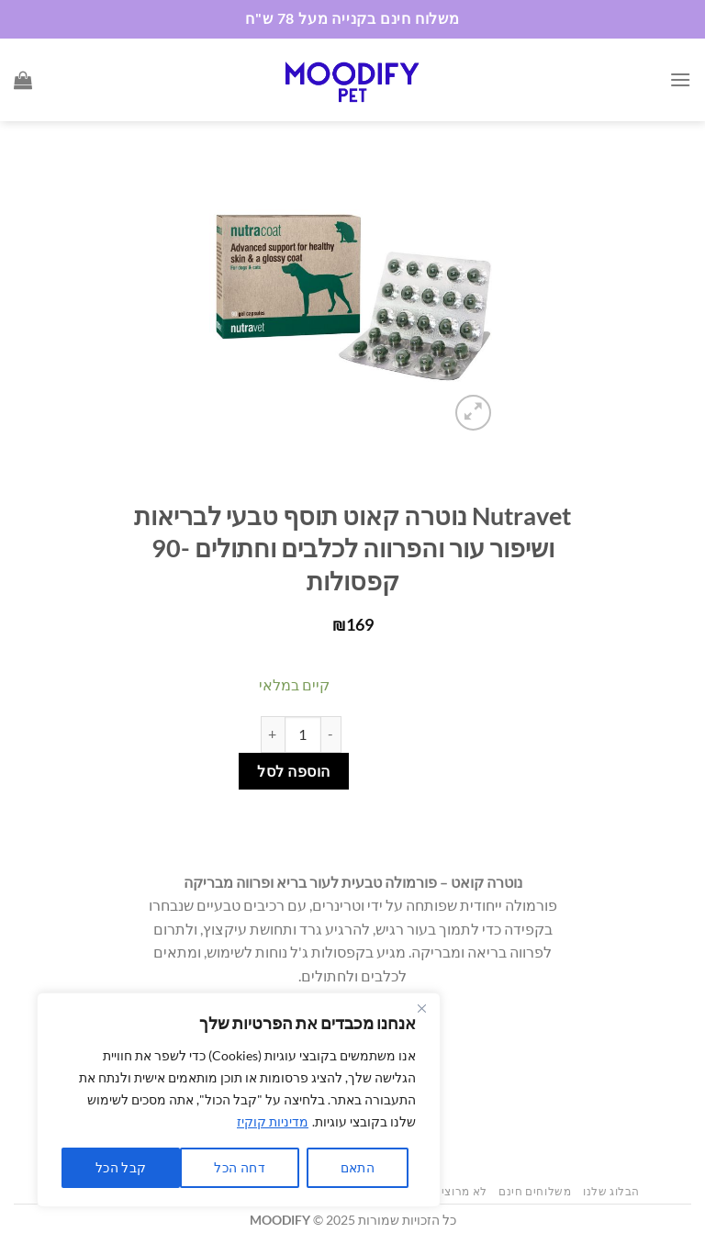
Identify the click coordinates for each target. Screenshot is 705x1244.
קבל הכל (121, 1167)
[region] (239, 1099)
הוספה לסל (293, 770)
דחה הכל (239, 1167)
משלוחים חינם (534, 1191)
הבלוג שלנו (611, 1191)
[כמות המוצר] (303, 734)
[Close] (421, 1008)
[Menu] (680, 79)
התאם (358, 1167)
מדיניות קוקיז (272, 1121)
